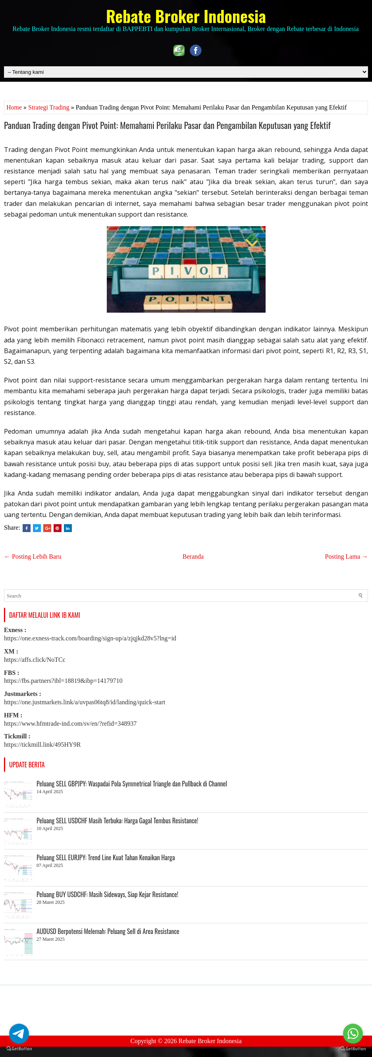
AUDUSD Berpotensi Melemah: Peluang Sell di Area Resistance (108, 931)
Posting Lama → (346, 556)
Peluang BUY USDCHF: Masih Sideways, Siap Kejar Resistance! (107, 894)
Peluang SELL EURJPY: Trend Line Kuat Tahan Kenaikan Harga (106, 857)
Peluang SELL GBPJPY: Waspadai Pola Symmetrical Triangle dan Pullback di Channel (132, 783)
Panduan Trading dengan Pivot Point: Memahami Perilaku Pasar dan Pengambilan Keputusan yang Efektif (167, 125)
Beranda (193, 556)
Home (14, 107)
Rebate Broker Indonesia (186, 16)
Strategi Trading (48, 107)
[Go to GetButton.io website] (19, 1048)
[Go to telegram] (19, 1034)
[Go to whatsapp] (353, 1034)
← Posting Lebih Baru (32, 556)
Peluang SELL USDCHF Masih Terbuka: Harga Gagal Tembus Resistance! (117, 820)
